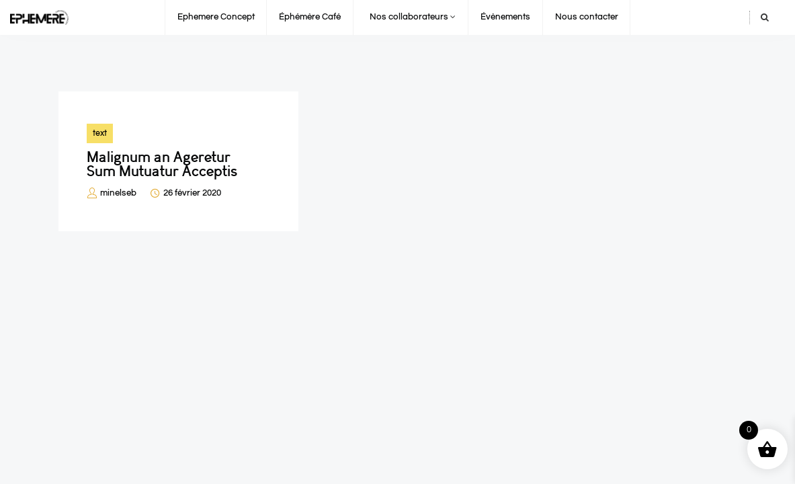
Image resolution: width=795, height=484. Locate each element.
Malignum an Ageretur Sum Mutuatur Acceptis (162, 164)
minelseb (118, 193)
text (100, 133)
